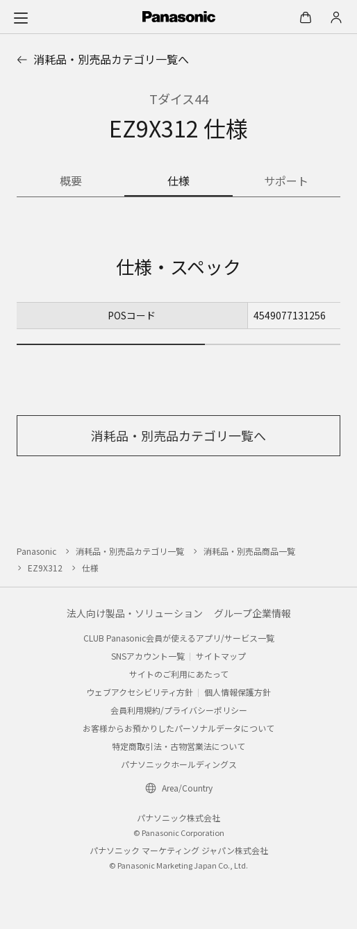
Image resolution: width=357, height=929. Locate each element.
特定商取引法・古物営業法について (178, 746)
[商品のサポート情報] (286, 181)
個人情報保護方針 (237, 692)
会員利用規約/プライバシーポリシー (178, 710)
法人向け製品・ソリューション (135, 613)
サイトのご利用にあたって (179, 674)
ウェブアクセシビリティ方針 (139, 692)
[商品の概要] (70, 181)
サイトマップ (221, 656)
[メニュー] (21, 17)
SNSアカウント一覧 (148, 656)
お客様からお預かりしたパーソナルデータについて (178, 728)
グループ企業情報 (252, 613)
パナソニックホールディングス (179, 764)
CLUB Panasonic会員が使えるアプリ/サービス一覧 (178, 638)
